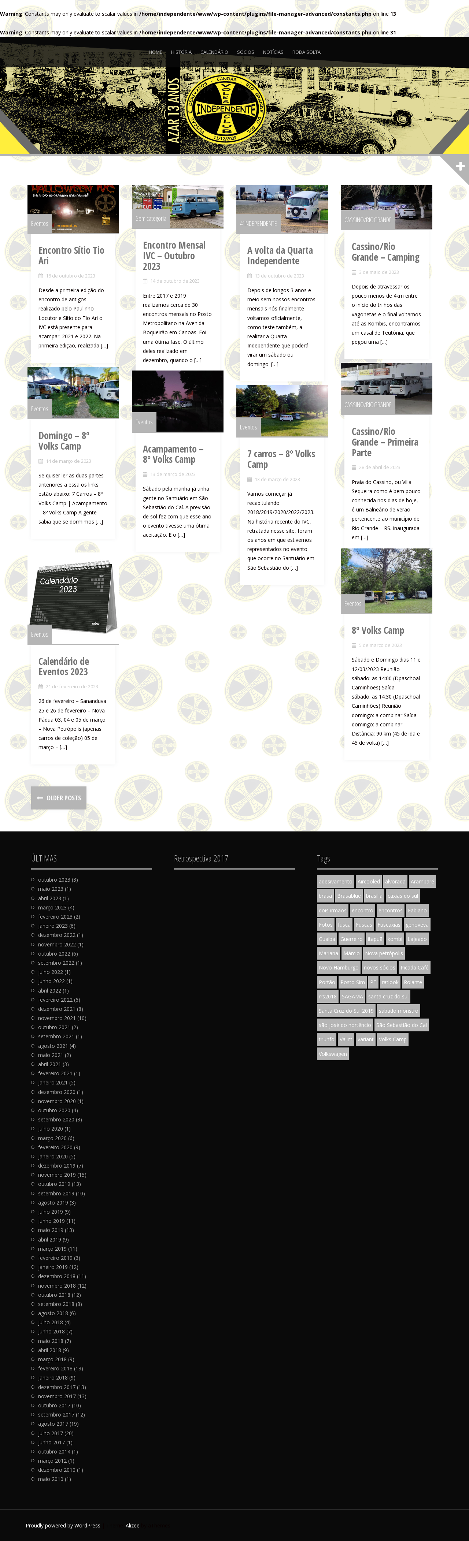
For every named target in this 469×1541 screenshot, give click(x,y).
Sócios (245, 52)
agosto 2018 (53, 1313)
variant (366, 1039)
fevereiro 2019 (55, 1257)
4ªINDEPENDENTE (262, 231)
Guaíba (327, 938)
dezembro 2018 (56, 1276)
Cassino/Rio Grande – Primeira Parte (391, 445)
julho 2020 (50, 1128)
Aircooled (369, 881)
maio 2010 (50, 1478)
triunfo (327, 1039)
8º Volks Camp (381, 639)
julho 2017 (50, 1433)
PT (373, 982)
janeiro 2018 (53, 1377)
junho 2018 (51, 1331)
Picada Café (414, 967)
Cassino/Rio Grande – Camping (391, 259)
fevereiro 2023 (55, 916)
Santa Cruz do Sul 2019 (346, 1010)
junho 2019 (51, 1220)
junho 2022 (51, 981)
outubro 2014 (54, 1451)
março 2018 (52, 1359)
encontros (390, 910)
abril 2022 (49, 990)
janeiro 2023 (53, 925)
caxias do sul (403, 895)
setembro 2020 (56, 1119)
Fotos (326, 924)
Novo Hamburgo (339, 967)
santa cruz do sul (388, 996)
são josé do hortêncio (345, 1024)
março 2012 (52, 1460)
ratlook (390, 982)
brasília (374, 895)
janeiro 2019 (53, 1266)
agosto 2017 (53, 1423)
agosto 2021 (53, 1045)
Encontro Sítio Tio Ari (75, 263)
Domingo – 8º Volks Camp (78, 449)
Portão (327, 982)
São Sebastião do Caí (401, 1024)
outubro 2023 (54, 879)
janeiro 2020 (53, 1156)
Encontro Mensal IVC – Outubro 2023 (185, 258)
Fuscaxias (388, 924)
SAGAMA (352, 996)
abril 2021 (49, 1064)
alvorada (395, 881)
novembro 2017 (57, 1396)
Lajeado (417, 938)
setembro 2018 (56, 1303)
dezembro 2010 (56, 1469)
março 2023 (52, 907)
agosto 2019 (53, 1202)
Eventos (43, 231)
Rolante (413, 982)
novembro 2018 (57, 1285)
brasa (325, 895)
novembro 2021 (57, 1018)
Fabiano (417, 910)
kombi (395, 938)
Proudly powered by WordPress (63, 1525)
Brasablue (349, 895)
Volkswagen (333, 1053)
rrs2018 (328, 996)
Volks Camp (393, 1039)
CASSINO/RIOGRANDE (371, 227)
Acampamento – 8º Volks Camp (182, 462)
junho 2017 (51, 1442)
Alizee (133, 1525)
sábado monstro (398, 1010)
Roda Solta (306, 52)
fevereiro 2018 (55, 1368)
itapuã (375, 938)
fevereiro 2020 (55, 1147)
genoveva (417, 924)
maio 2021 (50, 1054)
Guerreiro (351, 938)
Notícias (273, 52)
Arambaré (422, 881)
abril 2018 (49, 1350)
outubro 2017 (54, 1405)
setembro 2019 (56, 1193)
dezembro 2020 (56, 1091)
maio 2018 (50, 1340)
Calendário (214, 52)
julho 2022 (50, 971)
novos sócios (379, 967)
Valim (346, 1039)
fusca (344, 924)
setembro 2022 (56, 962)
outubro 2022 (54, 953)
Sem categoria (154, 225)
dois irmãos (333, 910)
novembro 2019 (57, 1174)
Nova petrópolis (384, 953)
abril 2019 (49, 1239)
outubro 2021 (54, 1027)
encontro (362, 910)
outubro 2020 (54, 1110)
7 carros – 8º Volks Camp (285, 467)
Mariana (328, 953)
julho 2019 (50, 1211)
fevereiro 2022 (55, 999)
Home (155, 52)
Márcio (351, 953)
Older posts (63, 797)
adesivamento (335, 881)
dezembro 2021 (56, 1008)
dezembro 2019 (56, 1165)
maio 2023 (50, 888)
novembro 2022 (57, 944)
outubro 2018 (54, 1294)
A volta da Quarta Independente (284, 263)
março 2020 (52, 1138)
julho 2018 (50, 1322)
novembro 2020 (57, 1101)
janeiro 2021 (53, 1082)
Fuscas (364, 924)
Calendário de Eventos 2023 (67, 677)
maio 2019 (50, 1230)
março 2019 (52, 1248)
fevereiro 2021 (55, 1073)
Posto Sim (352, 982)
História (181, 52)
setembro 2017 (56, 1414)
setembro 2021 (56, 1036)
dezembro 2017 (56, 1387)
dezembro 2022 (56, 934)
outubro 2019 (54, 1183)
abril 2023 (49, 898)
